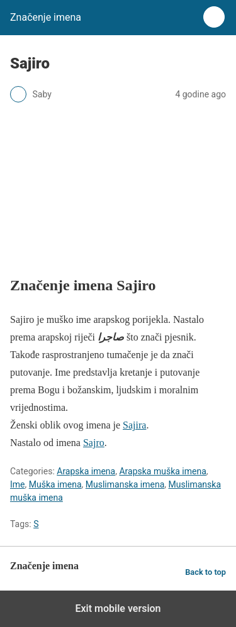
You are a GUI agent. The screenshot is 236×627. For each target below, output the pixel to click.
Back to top (205, 572)
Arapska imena (86, 471)
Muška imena (55, 484)
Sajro (93, 442)
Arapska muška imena (162, 471)
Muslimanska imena (125, 484)
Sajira (134, 425)
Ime (17, 484)
